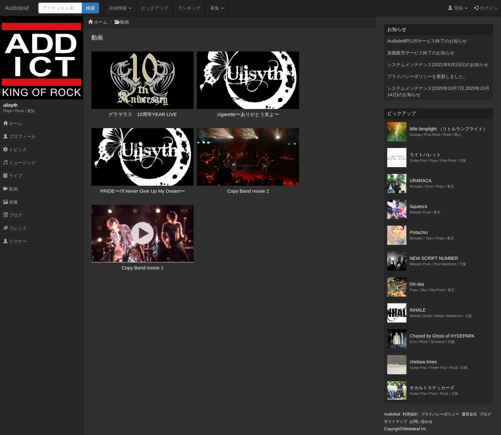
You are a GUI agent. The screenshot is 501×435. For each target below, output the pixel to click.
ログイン (486, 8)
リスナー (15, 241)
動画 (10, 188)
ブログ (12, 215)
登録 (457, 8)
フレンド (15, 228)
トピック (15, 149)
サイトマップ (395, 421)
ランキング (189, 8)
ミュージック (19, 162)
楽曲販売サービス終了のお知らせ (420, 52)
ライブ (12, 175)
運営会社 (469, 414)
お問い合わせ (421, 421)
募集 (217, 8)
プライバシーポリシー (440, 414)
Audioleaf (17, 8)
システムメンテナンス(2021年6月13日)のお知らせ (437, 64)
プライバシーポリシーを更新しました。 (427, 76)
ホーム (12, 123)
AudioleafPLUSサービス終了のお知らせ (427, 40)
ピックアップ (154, 8)
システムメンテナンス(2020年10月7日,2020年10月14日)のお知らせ (438, 91)
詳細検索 (120, 8)
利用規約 (410, 414)
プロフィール (19, 136)
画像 (10, 202)
